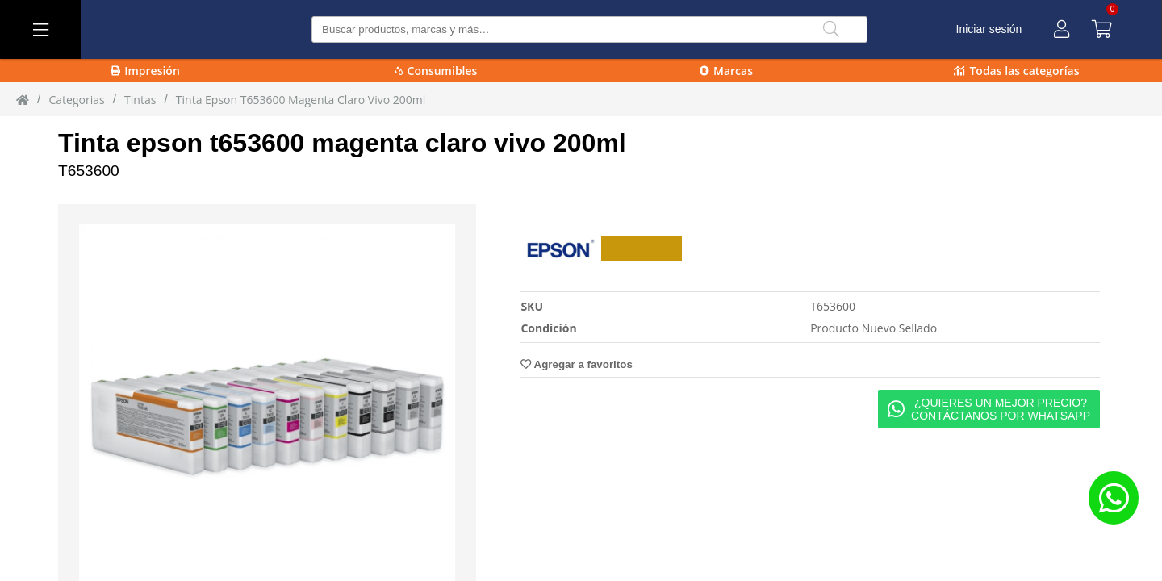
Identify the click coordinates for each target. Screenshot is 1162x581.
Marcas (726, 70)
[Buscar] (831, 29)
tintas (140, 99)
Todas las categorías (1016, 70)
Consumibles (436, 70)
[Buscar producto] (589, 29)
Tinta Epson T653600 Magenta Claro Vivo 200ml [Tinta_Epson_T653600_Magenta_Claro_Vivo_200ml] (300, 99)
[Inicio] (22, 99)
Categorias (76, 99)
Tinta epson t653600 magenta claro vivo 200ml (342, 142)
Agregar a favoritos (576, 364)
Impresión (145, 70)
